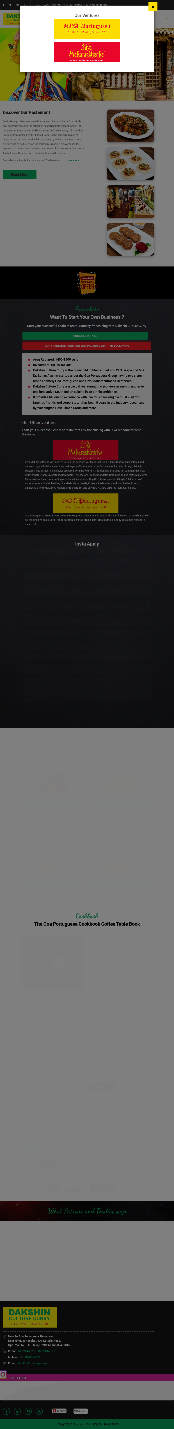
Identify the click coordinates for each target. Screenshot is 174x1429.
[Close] (152, 6)
